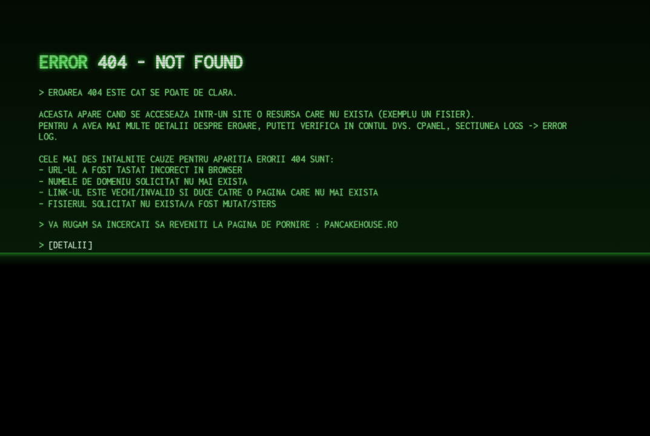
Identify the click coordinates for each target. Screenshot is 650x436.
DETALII (70, 245)
